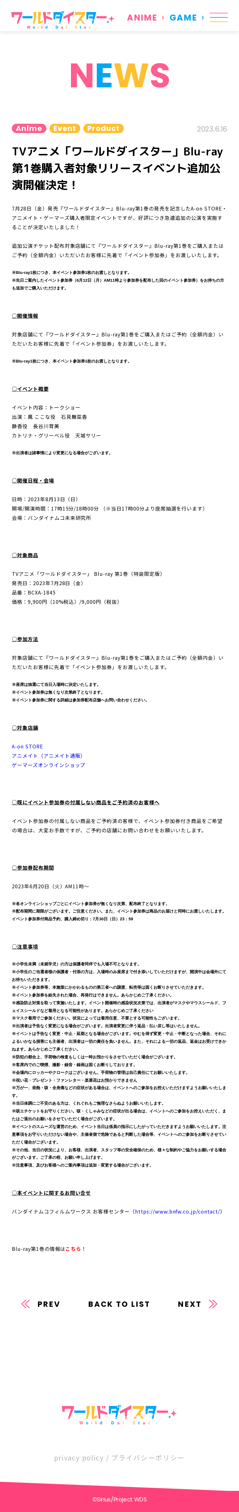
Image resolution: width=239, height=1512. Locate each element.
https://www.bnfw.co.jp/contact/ (177, 1211)
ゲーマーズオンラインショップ (48, 765)
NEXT (190, 1304)
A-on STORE (27, 746)
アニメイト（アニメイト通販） (49, 755)
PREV (49, 1304)
